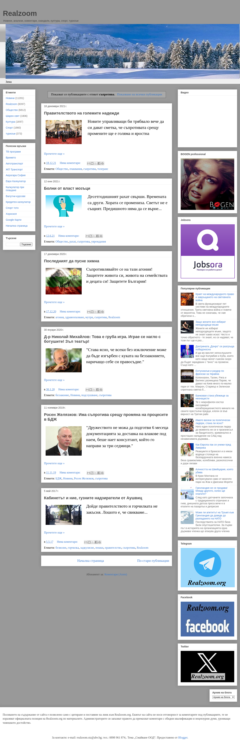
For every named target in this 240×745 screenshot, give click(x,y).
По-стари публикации (153, 561)
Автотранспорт (14, 163)
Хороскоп (11, 213)
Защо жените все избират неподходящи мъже (211, 323)
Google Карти (13, 219)
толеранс (102, 168)
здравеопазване (74, 317)
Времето (11, 157)
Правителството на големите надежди (81, 113)
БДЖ (59, 478)
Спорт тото (12, 207)
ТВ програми (13, 151)
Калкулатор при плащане (15, 189)
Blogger (183, 737)
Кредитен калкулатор (18, 201)
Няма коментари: (71, 162)
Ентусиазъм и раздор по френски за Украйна (210, 372)
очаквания (75, 168)
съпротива (89, 168)
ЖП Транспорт (14, 169)
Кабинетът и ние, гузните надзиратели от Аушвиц (93, 498)
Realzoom (20, 13)
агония (60, 317)
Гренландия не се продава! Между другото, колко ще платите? (212, 490)
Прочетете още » (54, 153)
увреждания (98, 241)
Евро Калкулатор (16, 181)
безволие (61, 547)
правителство (113, 547)
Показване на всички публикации (139, 94)
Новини (75, 395)
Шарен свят (12, 115)
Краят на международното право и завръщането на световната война (215, 297)
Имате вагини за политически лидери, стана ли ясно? (213, 422)
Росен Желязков (84, 478)
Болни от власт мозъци (67, 188)
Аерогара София (16, 175)
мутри (89, 317)
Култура (10, 121)
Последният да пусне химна (71, 261)
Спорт (9, 127)
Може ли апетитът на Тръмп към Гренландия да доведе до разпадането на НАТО (215, 515)
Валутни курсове (15, 196)
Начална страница (90, 561)
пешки (99, 547)
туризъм (11, 133)
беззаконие (62, 395)
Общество (62, 168)
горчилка (73, 547)
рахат (72, 241)
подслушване (89, 395)
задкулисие (87, 547)
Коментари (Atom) (115, 574)
